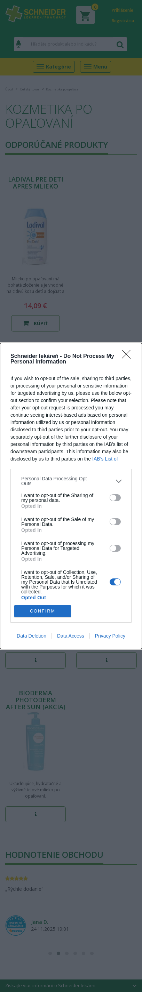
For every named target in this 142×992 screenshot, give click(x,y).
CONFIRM (43, 611)
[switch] (115, 497)
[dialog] (71, 496)
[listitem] (71, 481)
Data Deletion (31, 636)
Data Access (70, 636)
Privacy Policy (110, 636)
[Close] (128, 356)
